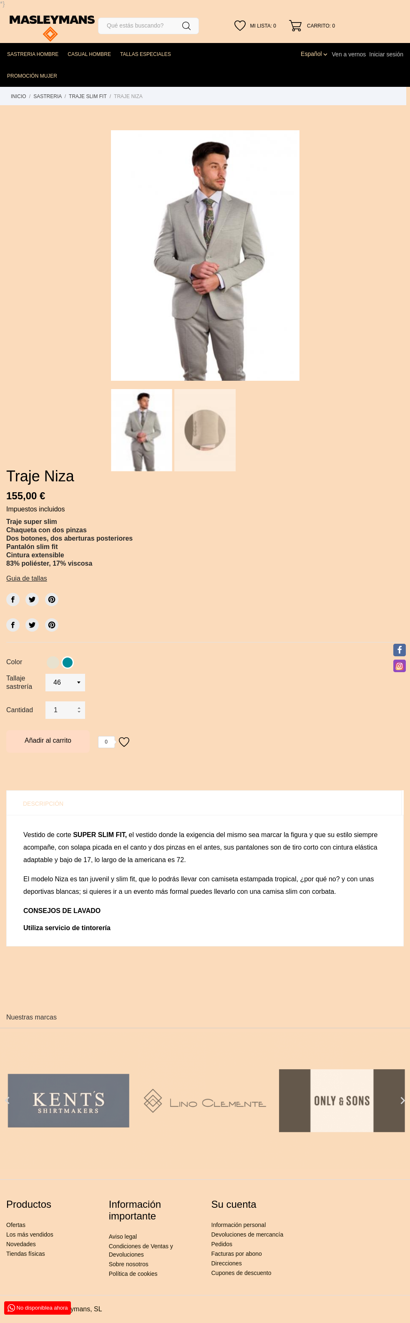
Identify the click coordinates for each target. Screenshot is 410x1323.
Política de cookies (133, 1273)
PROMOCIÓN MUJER (32, 76)
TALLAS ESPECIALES (145, 54)
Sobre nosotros (128, 1264)
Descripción (43, 803)
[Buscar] (148, 26)
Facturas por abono (236, 1253)
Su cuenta (234, 1204)
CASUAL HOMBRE (89, 54)
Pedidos (222, 1244)
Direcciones (226, 1263)
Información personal (238, 1225)
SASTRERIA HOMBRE (32, 54)
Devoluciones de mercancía (247, 1234)
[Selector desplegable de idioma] (314, 54)
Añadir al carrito (48, 740)
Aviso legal (123, 1236)
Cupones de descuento (241, 1273)
